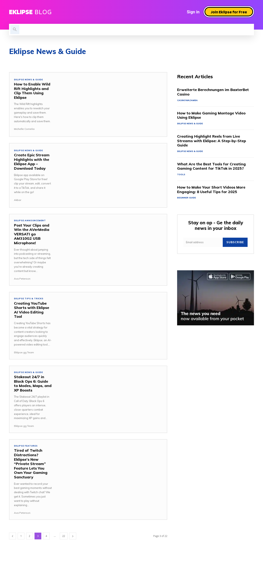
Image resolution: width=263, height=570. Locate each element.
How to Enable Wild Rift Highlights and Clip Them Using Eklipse (32, 91)
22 (63, 537)
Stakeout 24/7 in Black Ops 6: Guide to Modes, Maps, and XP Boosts (33, 384)
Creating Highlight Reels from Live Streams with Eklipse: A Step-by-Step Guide (211, 141)
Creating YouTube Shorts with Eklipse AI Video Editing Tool (31, 311)
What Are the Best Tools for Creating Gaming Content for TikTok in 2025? (211, 167)
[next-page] (72, 537)
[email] (203, 244)
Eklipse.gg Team (24, 353)
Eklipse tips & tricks (30, 299)
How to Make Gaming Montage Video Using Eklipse (211, 115)
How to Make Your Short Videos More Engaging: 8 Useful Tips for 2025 (211, 190)
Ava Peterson (22, 279)
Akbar (17, 200)
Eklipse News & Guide (29, 79)
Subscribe (235, 243)
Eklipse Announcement (31, 221)
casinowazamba (187, 100)
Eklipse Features (26, 447)
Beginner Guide (187, 199)
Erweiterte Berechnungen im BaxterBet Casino (213, 92)
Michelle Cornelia (24, 129)
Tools (181, 175)
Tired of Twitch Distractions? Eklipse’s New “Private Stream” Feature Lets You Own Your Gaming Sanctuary (30, 465)
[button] (14, 29)
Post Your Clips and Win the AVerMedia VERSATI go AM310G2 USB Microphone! (31, 234)
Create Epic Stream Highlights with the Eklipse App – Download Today (32, 162)
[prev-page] (12, 537)
